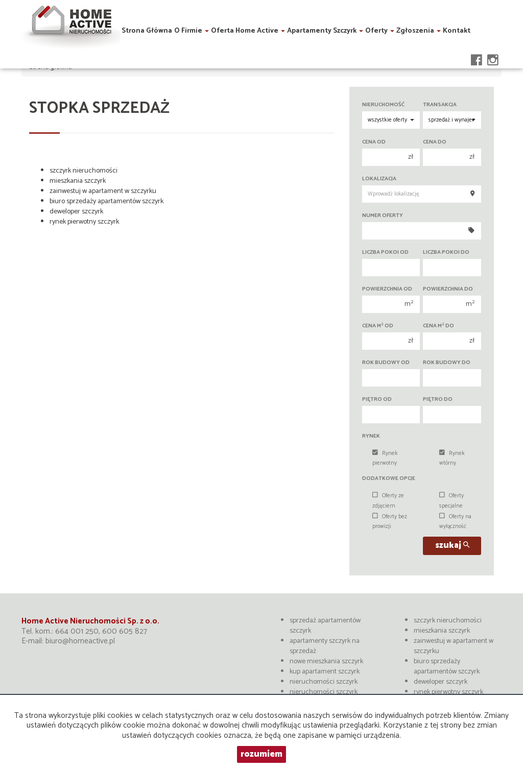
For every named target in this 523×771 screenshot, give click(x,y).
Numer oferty (382, 216)
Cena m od (377, 326)
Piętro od (377, 399)
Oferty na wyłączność (455, 521)
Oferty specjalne (451, 500)
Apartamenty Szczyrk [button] (325, 29)
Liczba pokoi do (446, 252)
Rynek (371, 436)
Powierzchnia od (387, 289)
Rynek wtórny (452, 458)
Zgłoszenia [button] (418, 29)
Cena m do (438, 326)
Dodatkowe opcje (388, 479)
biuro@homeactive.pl (80, 641)
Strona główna (147, 29)
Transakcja (440, 105)
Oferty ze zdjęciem (388, 500)
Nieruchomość (383, 105)
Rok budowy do (446, 363)
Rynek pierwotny (385, 458)
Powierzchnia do (448, 289)
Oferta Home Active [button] (248, 29)
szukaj (452, 545)
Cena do (434, 142)
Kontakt (456, 29)
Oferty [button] (379, 29)
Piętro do (438, 399)
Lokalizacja (379, 179)
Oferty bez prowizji (389, 521)
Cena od (374, 142)
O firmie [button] (191, 29)
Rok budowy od (386, 363)
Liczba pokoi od (385, 252)
